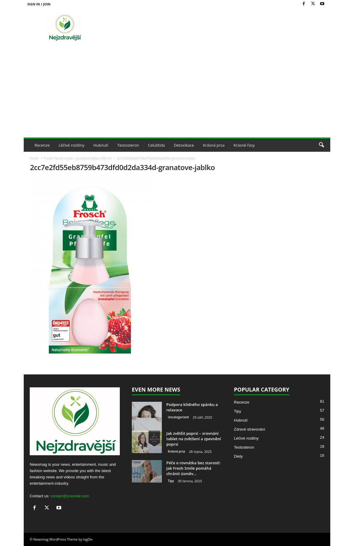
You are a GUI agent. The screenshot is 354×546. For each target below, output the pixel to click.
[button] (321, 145)
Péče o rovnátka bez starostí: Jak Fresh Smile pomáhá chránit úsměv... (193, 468)
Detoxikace (184, 145)
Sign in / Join (38, 4)
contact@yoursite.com (69, 496)
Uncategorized (178, 417)
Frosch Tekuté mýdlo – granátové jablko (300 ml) (77, 158)
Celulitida (156, 145)
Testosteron (128, 145)
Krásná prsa (214, 145)
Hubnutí (100, 145)
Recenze (42, 145)
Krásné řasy (244, 145)
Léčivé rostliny (71, 145)
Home (34, 158)
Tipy (171, 481)
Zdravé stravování (249, 429)
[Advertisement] (177, 92)
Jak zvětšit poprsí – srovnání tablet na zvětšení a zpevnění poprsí (193, 439)
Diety (238, 456)
